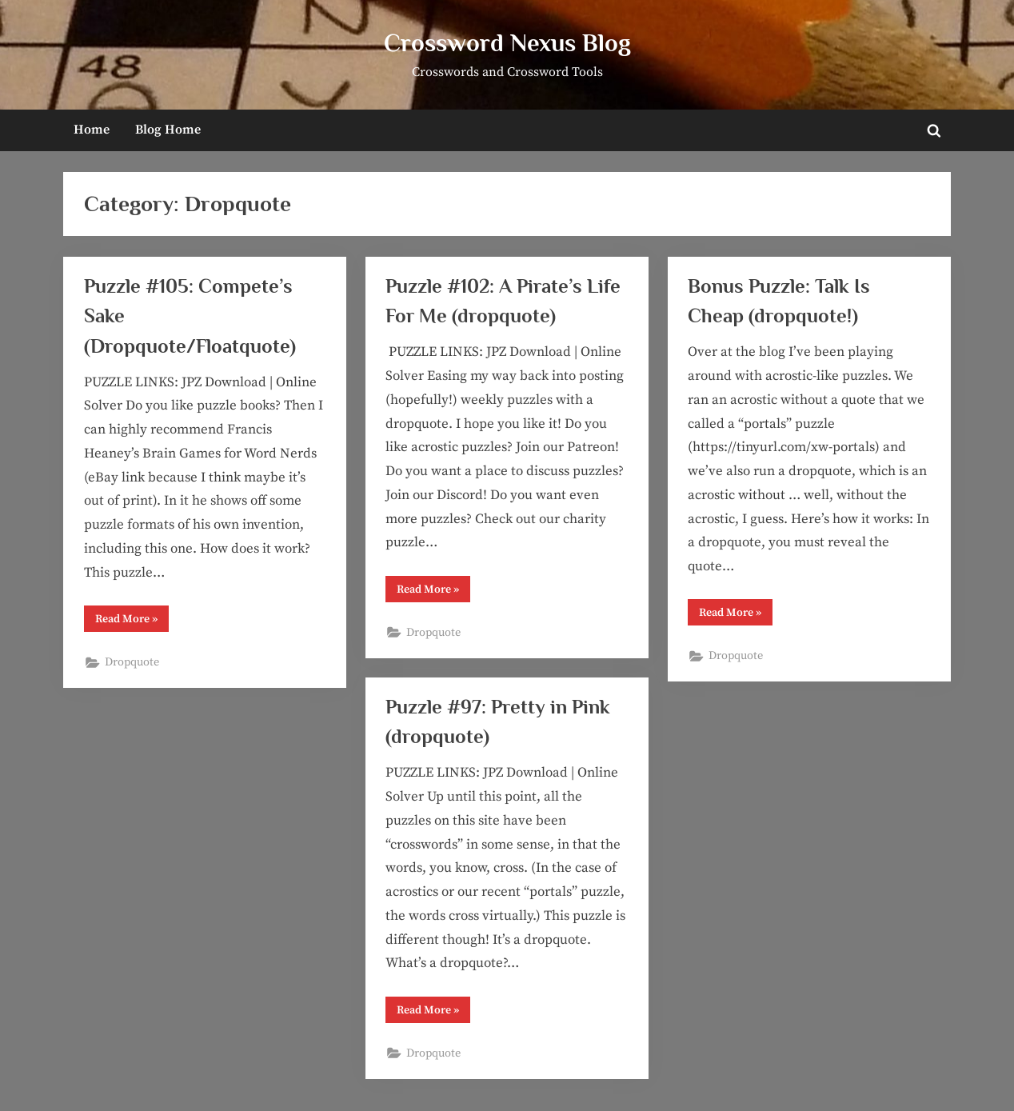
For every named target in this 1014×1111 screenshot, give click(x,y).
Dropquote (132, 662)
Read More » (132, 621)
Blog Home (168, 130)
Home (92, 130)
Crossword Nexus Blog (507, 43)
